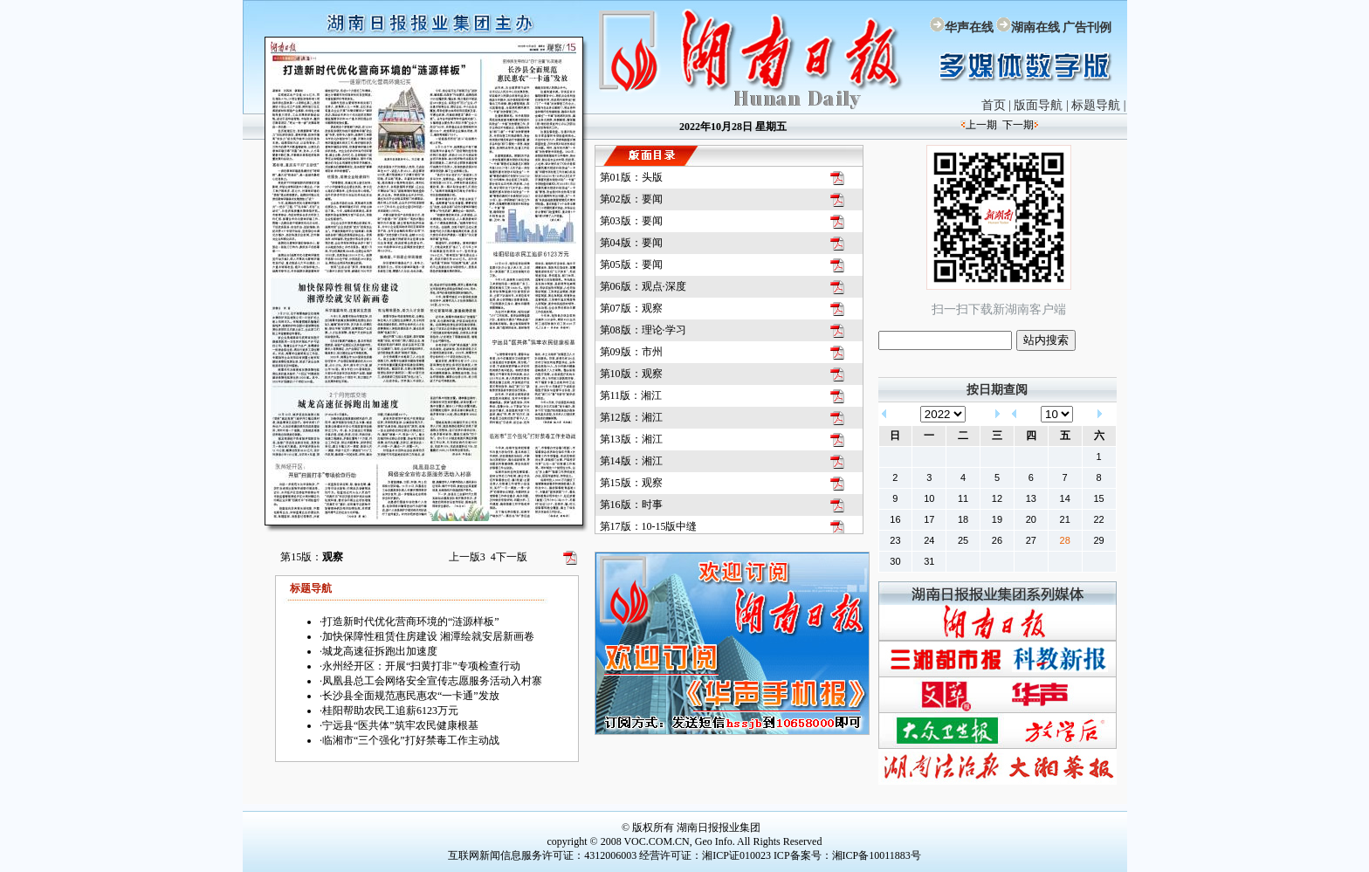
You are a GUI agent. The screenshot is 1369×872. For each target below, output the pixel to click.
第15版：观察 (631, 483)
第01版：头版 (631, 177)
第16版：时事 (631, 504)
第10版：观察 (631, 373)
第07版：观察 (631, 308)
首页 (993, 105)
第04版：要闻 (631, 243)
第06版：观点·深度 (643, 286)
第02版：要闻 (631, 199)
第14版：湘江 (631, 461)
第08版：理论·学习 (643, 330)
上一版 (467, 557)
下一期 (1018, 125)
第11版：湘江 (631, 395)
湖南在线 (1035, 27)
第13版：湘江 (631, 439)
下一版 (509, 557)
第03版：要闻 (631, 221)
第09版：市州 (631, 352)
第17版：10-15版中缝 (649, 526)
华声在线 (969, 27)
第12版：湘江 (631, 417)
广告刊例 (1087, 27)
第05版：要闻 (631, 264)
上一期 (981, 125)
